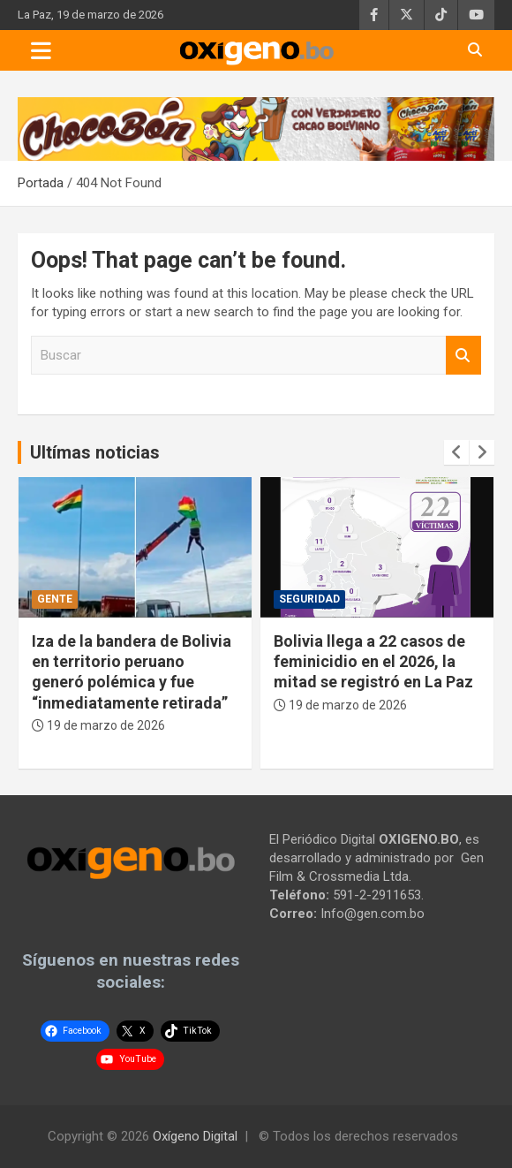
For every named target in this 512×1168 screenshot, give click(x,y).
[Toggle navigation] (41, 50)
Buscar (463, 355)
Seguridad (309, 599)
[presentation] (456, 452)
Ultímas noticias (95, 452)
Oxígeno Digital (195, 1136)
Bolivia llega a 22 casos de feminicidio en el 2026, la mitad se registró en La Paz (373, 662)
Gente (54, 599)
